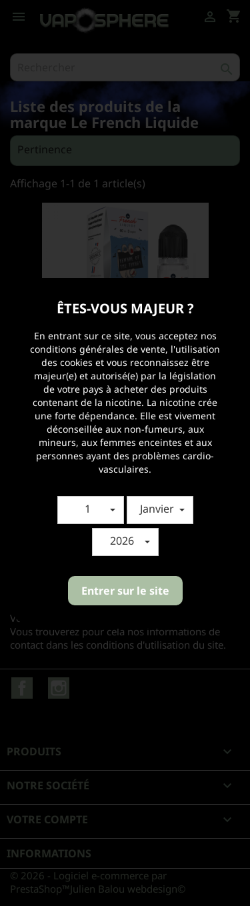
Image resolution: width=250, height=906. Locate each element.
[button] (90, 510)
